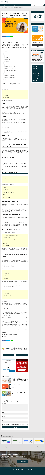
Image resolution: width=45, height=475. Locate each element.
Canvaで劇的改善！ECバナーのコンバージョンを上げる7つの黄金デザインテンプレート (6, 447)
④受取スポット (7, 61)
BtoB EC (17, 5)
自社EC (35, 66)
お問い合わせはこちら (22, 461)
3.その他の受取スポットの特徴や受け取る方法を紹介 (11, 74)
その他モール (36, 73)
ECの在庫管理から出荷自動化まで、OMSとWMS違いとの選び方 (28, 447)
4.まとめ (5, 79)
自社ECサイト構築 (12, 5)
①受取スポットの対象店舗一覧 (9, 75)
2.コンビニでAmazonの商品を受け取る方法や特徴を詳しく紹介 (12, 63)
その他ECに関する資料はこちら (38, 45)
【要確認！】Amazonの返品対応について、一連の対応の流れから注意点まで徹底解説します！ (20, 380)
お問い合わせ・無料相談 (22, 354)
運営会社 (31, 469)
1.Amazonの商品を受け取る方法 (8, 54)
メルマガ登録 (27, 469)
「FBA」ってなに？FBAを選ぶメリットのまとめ (19, 393)
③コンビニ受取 (7, 59)
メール (3, 416)
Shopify (8, 5)
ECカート (20, 5)
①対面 (5, 56)
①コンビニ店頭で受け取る (8, 65)
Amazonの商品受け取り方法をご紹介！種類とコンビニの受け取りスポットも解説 (17, 7)
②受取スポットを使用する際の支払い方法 (10, 77)
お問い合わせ (22, 469)
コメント (4, 403)
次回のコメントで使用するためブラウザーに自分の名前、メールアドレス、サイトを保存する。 (15, 425)
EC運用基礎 (35, 78)
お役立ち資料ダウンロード (8, 354)
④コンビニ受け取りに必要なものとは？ (10, 70)
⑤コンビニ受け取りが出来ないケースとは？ (11, 72)
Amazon (6, 7)
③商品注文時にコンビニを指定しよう (10, 68)
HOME (2, 7)
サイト (3, 420)
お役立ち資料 (17, 469)
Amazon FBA (24, 5)
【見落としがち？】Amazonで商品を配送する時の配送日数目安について (37, 60)
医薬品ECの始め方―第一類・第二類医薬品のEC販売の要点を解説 (17, 447)
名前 (3, 412)
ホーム (13, 469)
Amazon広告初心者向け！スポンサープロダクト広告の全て (20, 386)
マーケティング (36, 75)
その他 (35, 80)
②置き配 (6, 57)
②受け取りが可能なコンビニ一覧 (9, 66)
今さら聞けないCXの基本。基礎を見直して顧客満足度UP (39, 447)
